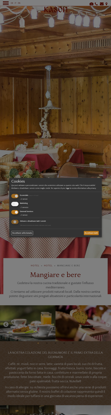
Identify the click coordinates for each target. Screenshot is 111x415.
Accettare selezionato (22, 233)
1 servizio (24, 207)
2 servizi (23, 199)
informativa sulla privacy (86, 188)
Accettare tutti (91, 233)
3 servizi (23, 215)
